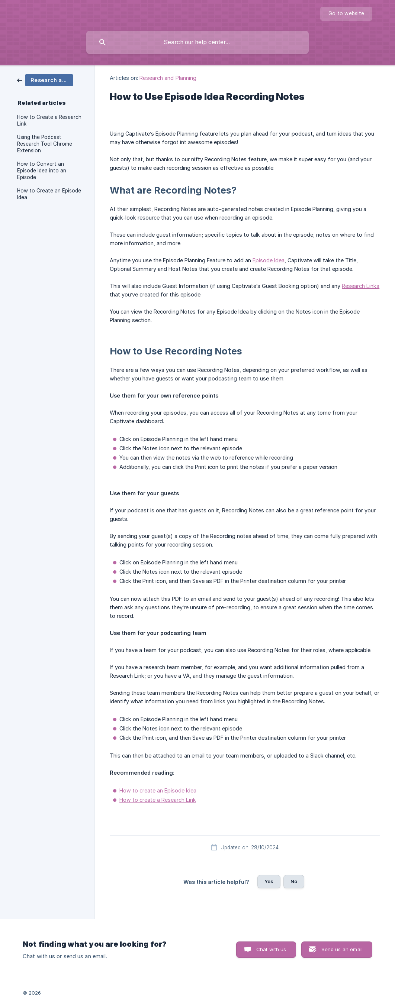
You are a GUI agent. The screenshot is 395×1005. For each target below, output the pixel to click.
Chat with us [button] (271, 949)
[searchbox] (197, 42)
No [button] (293, 881)
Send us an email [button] (342, 949)
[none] (346, 14)
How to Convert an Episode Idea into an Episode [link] (41, 170)
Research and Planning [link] (167, 78)
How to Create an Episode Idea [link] (49, 194)
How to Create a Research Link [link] (49, 120)
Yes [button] (268, 881)
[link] (45, 79)
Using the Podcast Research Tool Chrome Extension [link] (44, 143)
